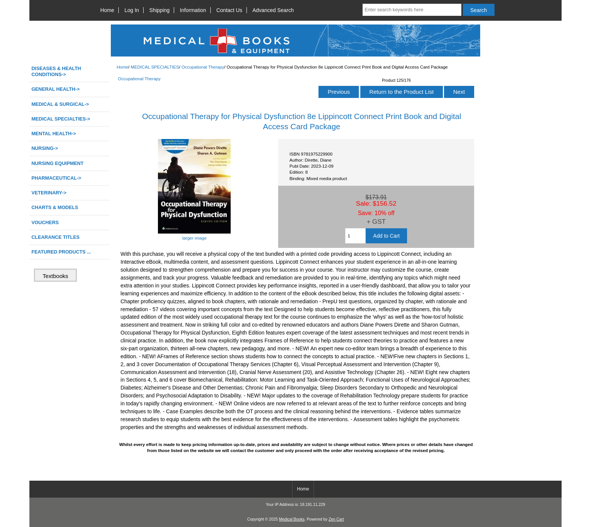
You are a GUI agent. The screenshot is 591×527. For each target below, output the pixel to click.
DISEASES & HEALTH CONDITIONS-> (56, 71)
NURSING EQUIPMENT (57, 163)
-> (60, 119)
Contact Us (229, 10)
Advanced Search (273, 10)
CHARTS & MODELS (54, 207)
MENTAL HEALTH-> (53, 133)
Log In (131, 10)
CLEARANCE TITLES (55, 237)
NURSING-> (44, 148)
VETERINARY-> (48, 193)
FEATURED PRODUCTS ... (61, 252)
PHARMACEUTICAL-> (56, 178)
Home (107, 10)
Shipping (159, 10)
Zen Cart (336, 519)
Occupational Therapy (202, 66)
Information (193, 10)
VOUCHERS (44, 222)
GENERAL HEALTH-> (55, 89)
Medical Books (292, 519)
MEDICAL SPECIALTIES (155, 66)
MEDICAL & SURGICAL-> (60, 104)
